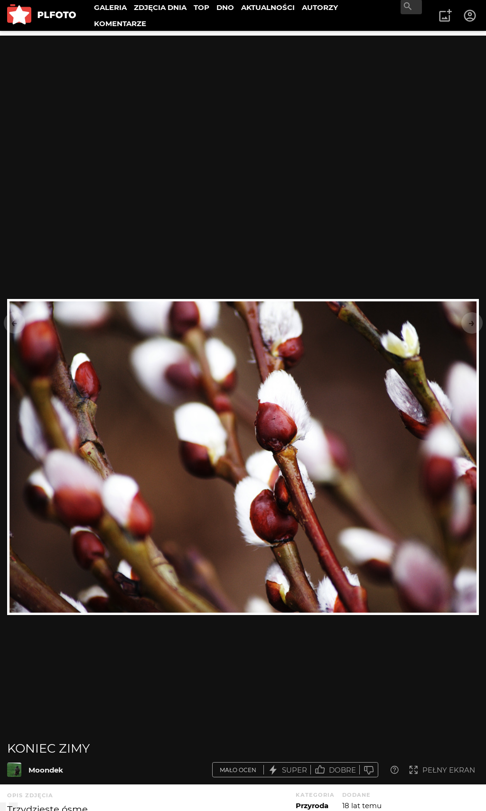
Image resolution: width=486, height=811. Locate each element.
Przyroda (312, 805)
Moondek (45, 769)
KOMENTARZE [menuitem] (120, 23)
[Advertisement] (243, 102)
